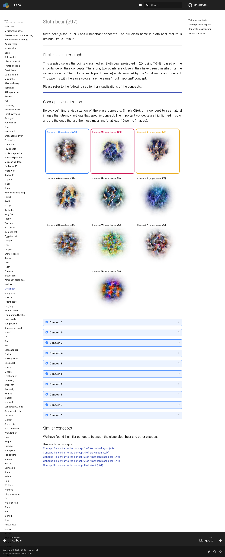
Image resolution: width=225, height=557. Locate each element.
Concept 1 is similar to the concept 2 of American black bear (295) (81, 517)
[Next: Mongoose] (209, 539)
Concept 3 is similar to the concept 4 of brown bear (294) (76, 513)
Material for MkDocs (22, 553)
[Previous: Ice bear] (14, 539)
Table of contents (197, 20)
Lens (5, 20)
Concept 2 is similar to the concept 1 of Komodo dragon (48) (78, 508)
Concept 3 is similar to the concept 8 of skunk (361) (73, 525)
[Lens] (5, 5)
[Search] (163, 5)
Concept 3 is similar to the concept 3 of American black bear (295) (81, 521)
